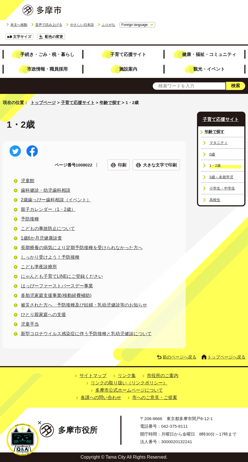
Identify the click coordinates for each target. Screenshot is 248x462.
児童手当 (30, 324)
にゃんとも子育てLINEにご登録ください (62, 276)
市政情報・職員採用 (47, 68)
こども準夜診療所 (39, 266)
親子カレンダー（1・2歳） (48, 209)
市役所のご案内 (162, 375)
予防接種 (30, 219)
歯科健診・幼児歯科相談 (45, 190)
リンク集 (127, 375)
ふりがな (108, 25)
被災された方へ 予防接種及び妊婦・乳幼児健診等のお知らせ (84, 305)
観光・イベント (209, 68)
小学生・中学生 (222, 188)
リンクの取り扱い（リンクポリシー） (129, 382)
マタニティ (218, 143)
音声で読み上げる (48, 25)
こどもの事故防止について (48, 228)
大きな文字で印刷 (160, 165)
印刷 (122, 165)
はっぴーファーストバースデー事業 (57, 285)
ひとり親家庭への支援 (43, 314)
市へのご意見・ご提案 (154, 397)
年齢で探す (110, 102)
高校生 (214, 200)
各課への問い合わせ (101, 397)
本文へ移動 (18, 25)
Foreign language (134, 25)
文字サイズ (22, 37)
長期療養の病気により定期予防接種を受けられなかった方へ (82, 247)
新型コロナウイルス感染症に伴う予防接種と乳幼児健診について (86, 333)
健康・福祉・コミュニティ (209, 54)
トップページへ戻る (226, 357)
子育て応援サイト (128, 54)
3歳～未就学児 (221, 177)
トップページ (43, 102)
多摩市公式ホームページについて (129, 390)
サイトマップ (93, 375)
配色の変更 (54, 37)
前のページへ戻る (179, 357)
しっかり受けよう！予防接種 (50, 257)
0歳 (212, 154)
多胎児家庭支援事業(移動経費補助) (56, 295)
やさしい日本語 (82, 25)
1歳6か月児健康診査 (41, 238)
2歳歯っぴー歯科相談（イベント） (56, 199)
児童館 (27, 180)
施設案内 (128, 68)
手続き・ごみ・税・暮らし (47, 54)
